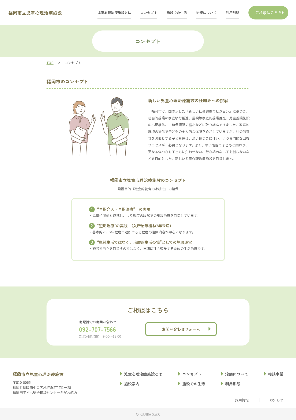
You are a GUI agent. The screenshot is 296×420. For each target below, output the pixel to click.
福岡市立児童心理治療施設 (43, 12)
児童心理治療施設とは (104, 12)
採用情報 (242, 399)
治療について (196, 12)
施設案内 (131, 383)
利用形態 (222, 12)
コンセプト (138, 12)
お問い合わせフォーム (181, 329)
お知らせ (276, 399)
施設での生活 (166, 12)
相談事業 (275, 374)
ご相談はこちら (263, 12)
